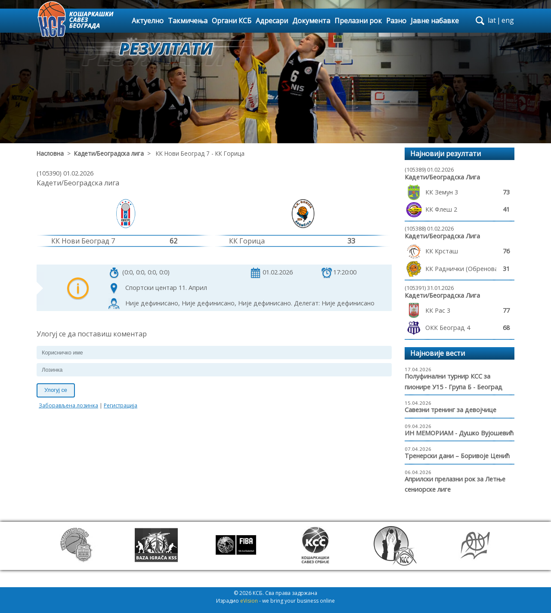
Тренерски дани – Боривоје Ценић (457, 456)
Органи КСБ (231, 20)
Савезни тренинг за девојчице (450, 410)
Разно (396, 20)
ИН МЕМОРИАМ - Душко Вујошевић (459, 433)
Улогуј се (55, 390)
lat (492, 20)
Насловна (50, 153)
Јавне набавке (435, 20)
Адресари (272, 20)
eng (507, 20)
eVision (249, 600)
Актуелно (148, 20)
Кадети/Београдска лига (109, 153)
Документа (311, 20)
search (480, 20)
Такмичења (187, 20)
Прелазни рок (358, 20)
